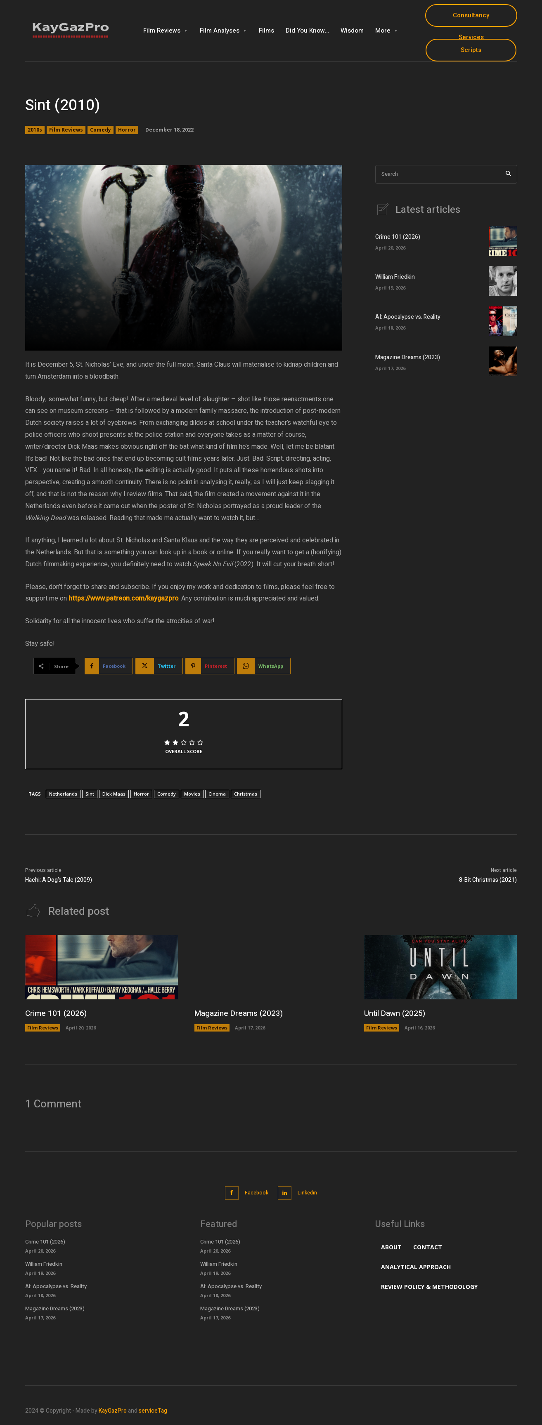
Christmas (245, 794)
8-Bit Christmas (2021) (488, 880)
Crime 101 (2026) (397, 237)
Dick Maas (113, 794)
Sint (89, 794)
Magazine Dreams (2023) (407, 357)
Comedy (101, 130)
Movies (192, 794)
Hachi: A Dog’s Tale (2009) (58, 880)
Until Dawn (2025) (396, 1013)
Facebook (255, 1192)
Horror (127, 130)
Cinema (217, 794)
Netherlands (63, 794)
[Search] (508, 174)
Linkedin (311, 1192)
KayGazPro (113, 1409)
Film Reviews (66, 130)
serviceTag (153, 1409)
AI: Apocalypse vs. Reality (407, 317)
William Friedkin (395, 277)
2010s (35, 130)
